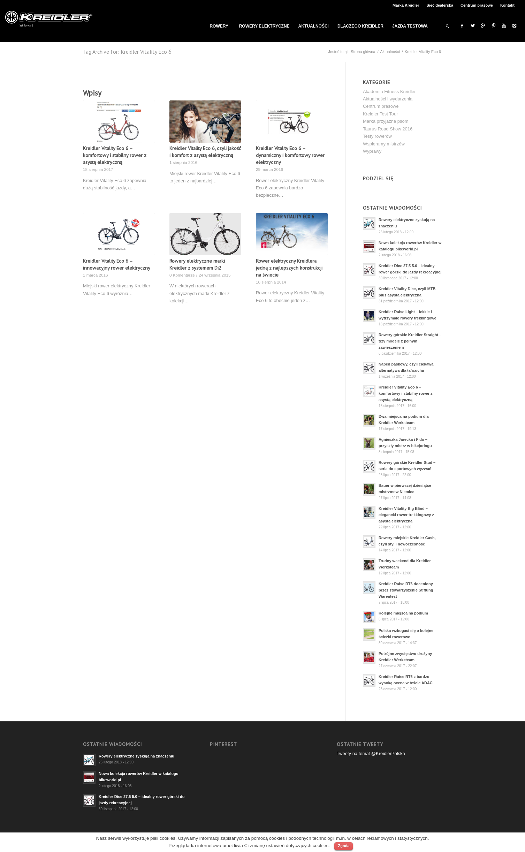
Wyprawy (372, 151)
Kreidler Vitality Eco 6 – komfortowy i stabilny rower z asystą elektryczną (114, 155)
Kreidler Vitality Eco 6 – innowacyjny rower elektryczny (116, 264)
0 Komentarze (182, 275)
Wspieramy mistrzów (384, 143)
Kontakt (507, 5)
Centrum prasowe (477, 5)
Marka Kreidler (406, 5)
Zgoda (343, 846)
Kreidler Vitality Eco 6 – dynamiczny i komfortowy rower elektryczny (290, 155)
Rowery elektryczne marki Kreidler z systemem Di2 (197, 264)
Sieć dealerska (440, 5)
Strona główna (363, 52)
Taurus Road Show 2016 (387, 128)
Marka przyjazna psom (386, 121)
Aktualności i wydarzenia (387, 98)
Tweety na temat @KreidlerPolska (371, 753)
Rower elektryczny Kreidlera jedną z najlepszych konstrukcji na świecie (289, 267)
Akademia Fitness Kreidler (389, 91)
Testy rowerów (377, 136)
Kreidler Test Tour (380, 113)
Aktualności (390, 52)
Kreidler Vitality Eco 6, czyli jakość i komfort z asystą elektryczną (205, 151)
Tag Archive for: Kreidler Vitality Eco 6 (127, 51)
